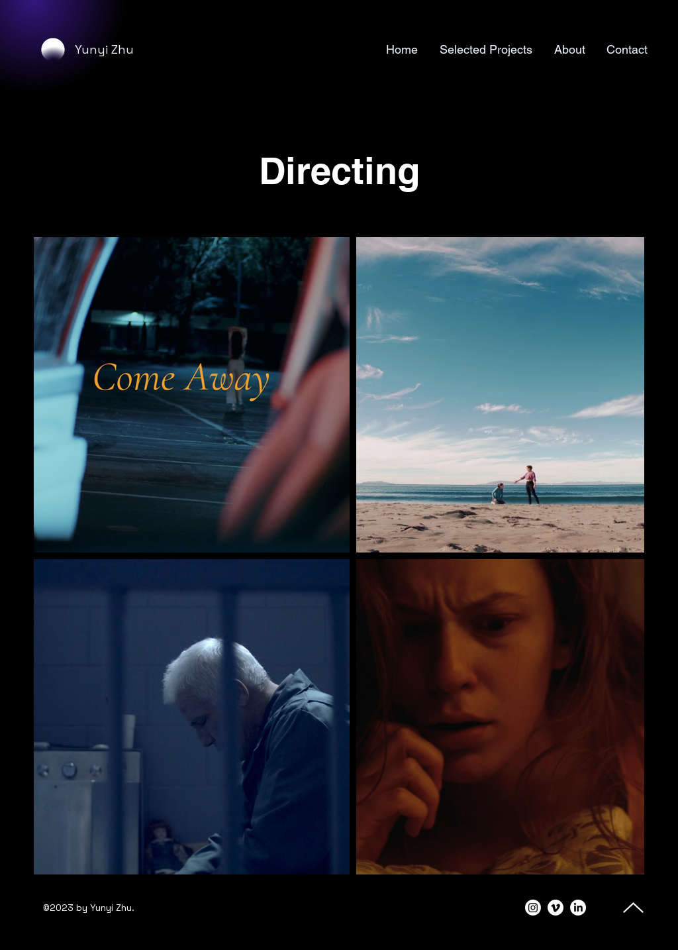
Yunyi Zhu (104, 49)
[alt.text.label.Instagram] (533, 908)
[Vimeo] (555, 908)
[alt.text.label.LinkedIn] (578, 908)
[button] (485, 49)
